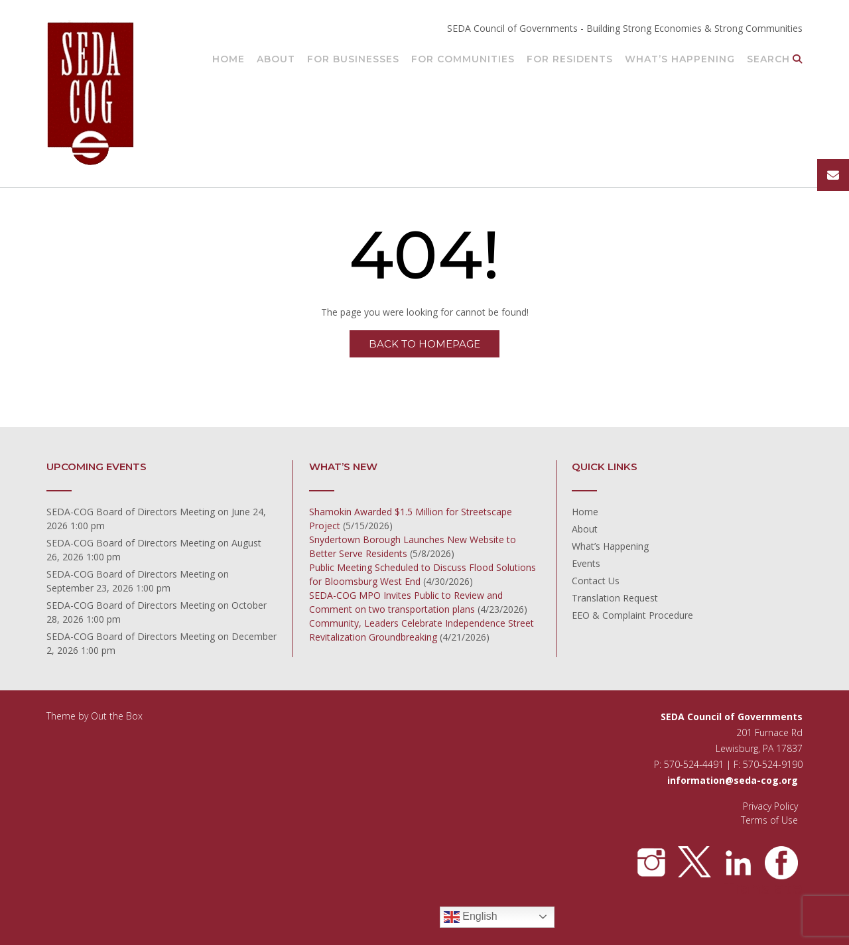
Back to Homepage (424, 344)
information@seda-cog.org (732, 780)
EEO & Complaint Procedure (632, 615)
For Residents (570, 59)
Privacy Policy (770, 806)
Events (586, 563)
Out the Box (117, 716)
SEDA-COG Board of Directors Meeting (130, 511)
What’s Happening (680, 59)
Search (775, 59)
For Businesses (353, 59)
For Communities (463, 59)
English (470, 917)
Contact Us (596, 580)
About (276, 59)
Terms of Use (769, 820)
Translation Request (615, 598)
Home (228, 59)
